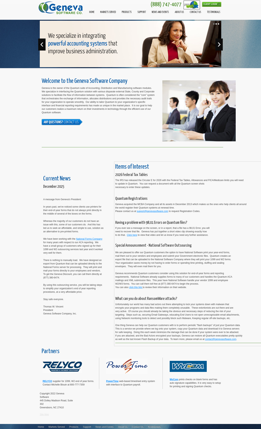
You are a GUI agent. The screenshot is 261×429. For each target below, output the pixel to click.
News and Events (105, 427)
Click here (132, 235)
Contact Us (137, 427)
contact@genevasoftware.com (220, 339)
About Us (122, 427)
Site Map (44, 414)
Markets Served (56, 427)
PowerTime (112, 381)
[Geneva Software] (61, 8)
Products (73, 427)
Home (41, 427)
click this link (136, 287)
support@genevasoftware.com (152, 211)
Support (87, 427)
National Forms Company (89, 239)
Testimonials (154, 427)
